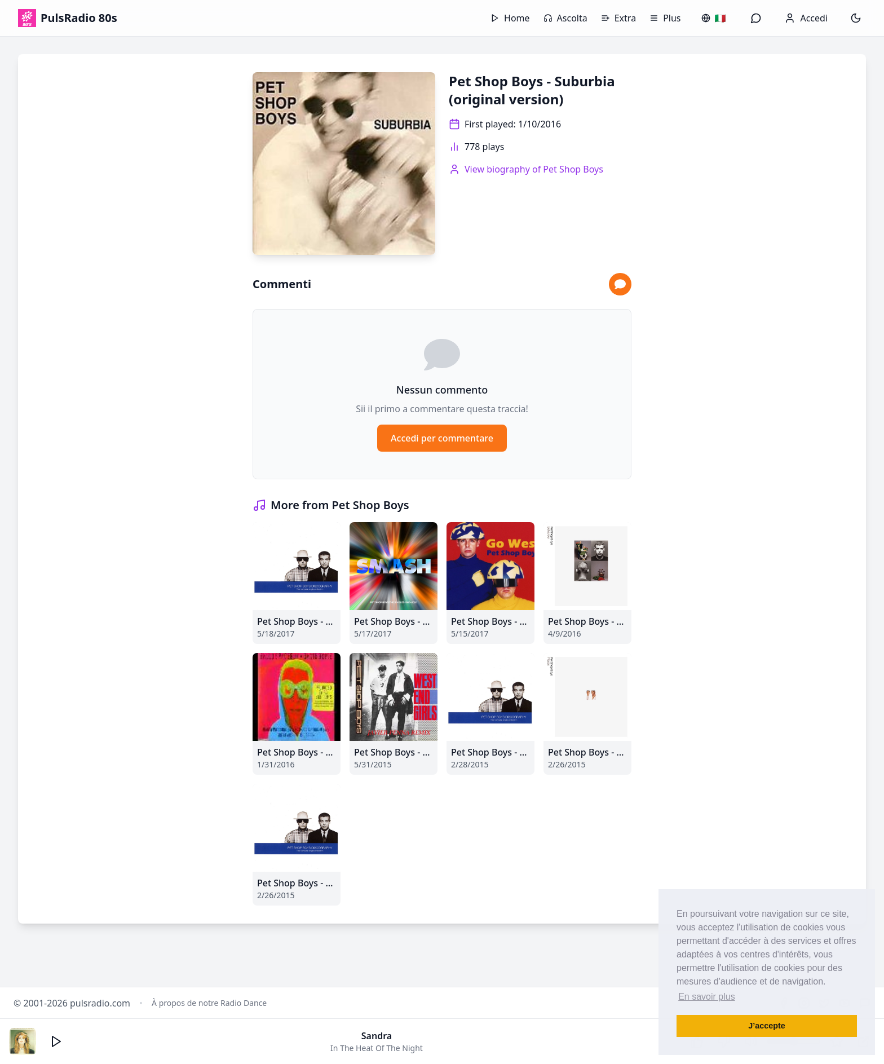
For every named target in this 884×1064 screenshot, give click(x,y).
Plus (664, 18)
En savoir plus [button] (706, 996)
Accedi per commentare (442, 438)
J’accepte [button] (766, 1025)
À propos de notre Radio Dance (209, 1002)
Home (510, 18)
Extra (618, 18)
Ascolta (565, 18)
